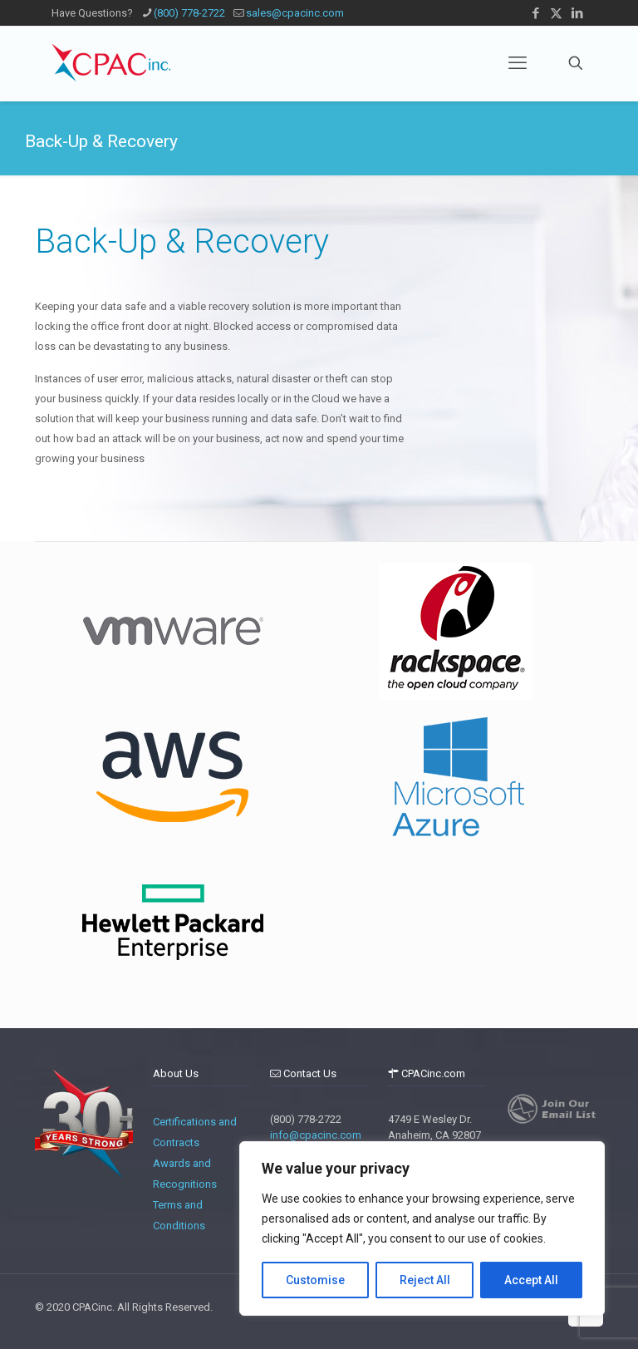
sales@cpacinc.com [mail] (295, 13)
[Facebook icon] (535, 13)
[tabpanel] (172, 631)
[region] (422, 1228)
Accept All (531, 1280)
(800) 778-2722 (305, 1119)
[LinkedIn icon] (577, 13)
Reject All (425, 1280)
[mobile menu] (517, 63)
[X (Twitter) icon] (556, 13)
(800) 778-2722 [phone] (189, 13)
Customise (315, 1280)
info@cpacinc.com (315, 1135)
